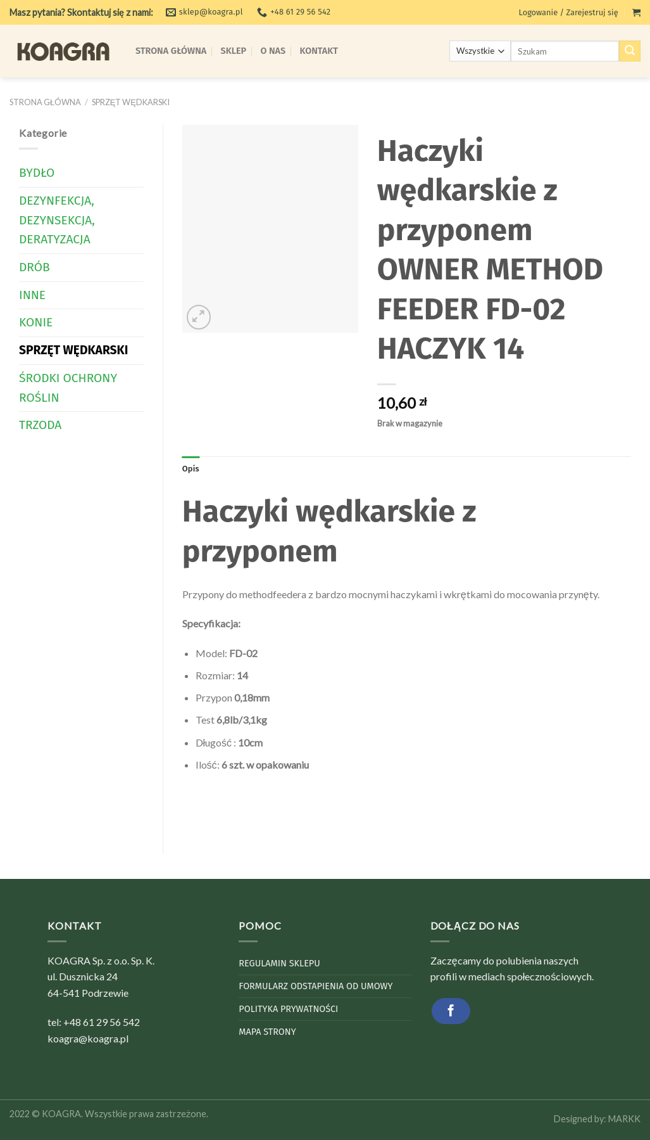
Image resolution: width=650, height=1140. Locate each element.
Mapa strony (267, 1032)
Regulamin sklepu (279, 963)
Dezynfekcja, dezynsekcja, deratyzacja (57, 220)
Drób (34, 267)
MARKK (624, 1118)
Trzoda (40, 425)
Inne (32, 295)
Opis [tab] (190, 468)
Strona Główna (170, 51)
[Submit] (630, 51)
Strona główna (45, 102)
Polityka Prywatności (288, 1009)
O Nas (273, 51)
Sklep (234, 51)
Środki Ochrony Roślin (68, 388)
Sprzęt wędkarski (131, 102)
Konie (36, 322)
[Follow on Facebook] (451, 1011)
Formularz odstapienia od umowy (315, 986)
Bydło (36, 172)
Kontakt (319, 51)
